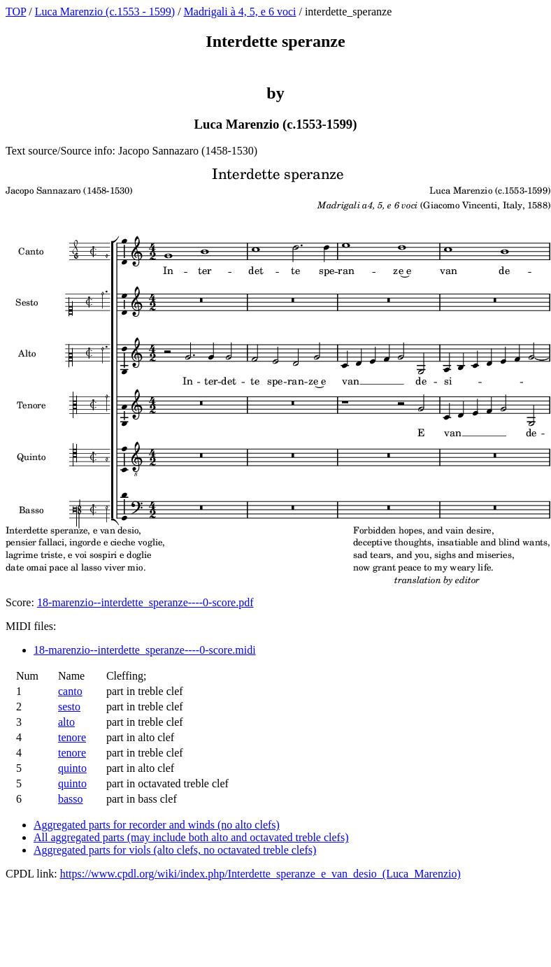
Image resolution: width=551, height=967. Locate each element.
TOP (16, 11)
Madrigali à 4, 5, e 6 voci (240, 11)
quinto (72, 768)
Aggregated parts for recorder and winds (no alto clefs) (157, 825)
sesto (69, 706)
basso (70, 799)
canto (70, 691)
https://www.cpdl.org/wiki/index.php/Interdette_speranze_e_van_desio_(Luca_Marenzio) (260, 874)
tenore (72, 737)
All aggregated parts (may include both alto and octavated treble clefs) (191, 837)
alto (66, 722)
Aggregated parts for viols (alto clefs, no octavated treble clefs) (175, 850)
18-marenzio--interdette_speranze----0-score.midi (145, 650)
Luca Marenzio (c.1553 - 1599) (105, 11)
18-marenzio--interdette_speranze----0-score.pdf (145, 602)
